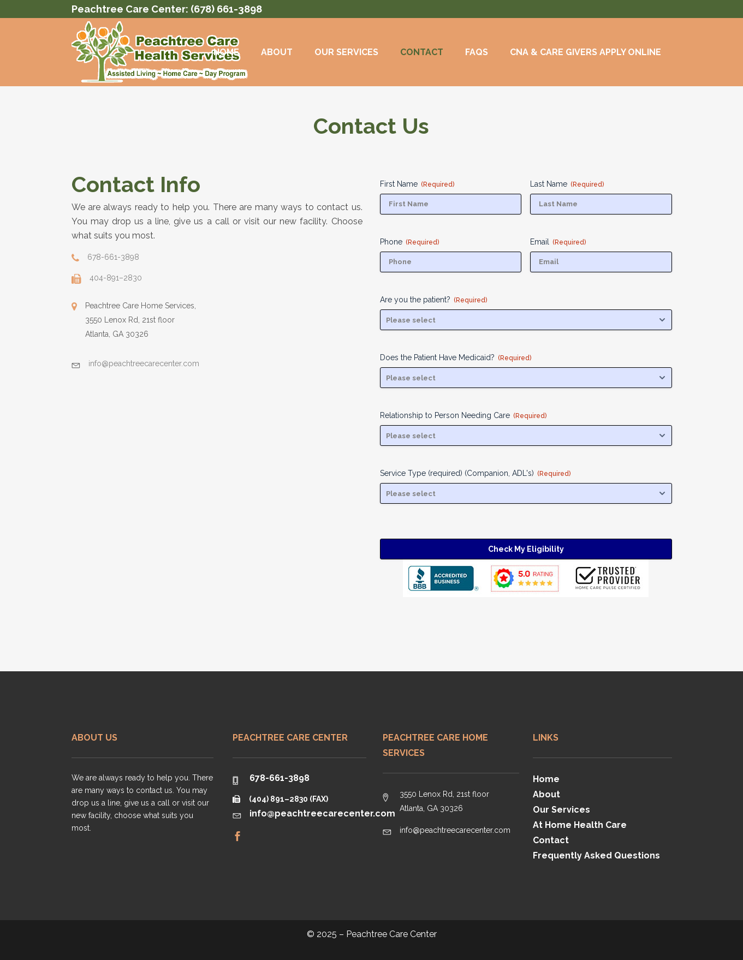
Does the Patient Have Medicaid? (455, 357)
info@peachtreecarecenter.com (322, 813)
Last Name (567, 184)
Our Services (561, 809)
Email (558, 241)
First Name (417, 184)
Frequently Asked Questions (596, 855)
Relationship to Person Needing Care (463, 415)
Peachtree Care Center (391, 934)
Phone (409, 241)
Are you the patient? (433, 299)
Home (546, 779)
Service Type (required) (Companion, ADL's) (475, 473)
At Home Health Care (580, 825)
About (546, 794)
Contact (551, 840)
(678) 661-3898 (226, 9)
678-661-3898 (279, 778)
